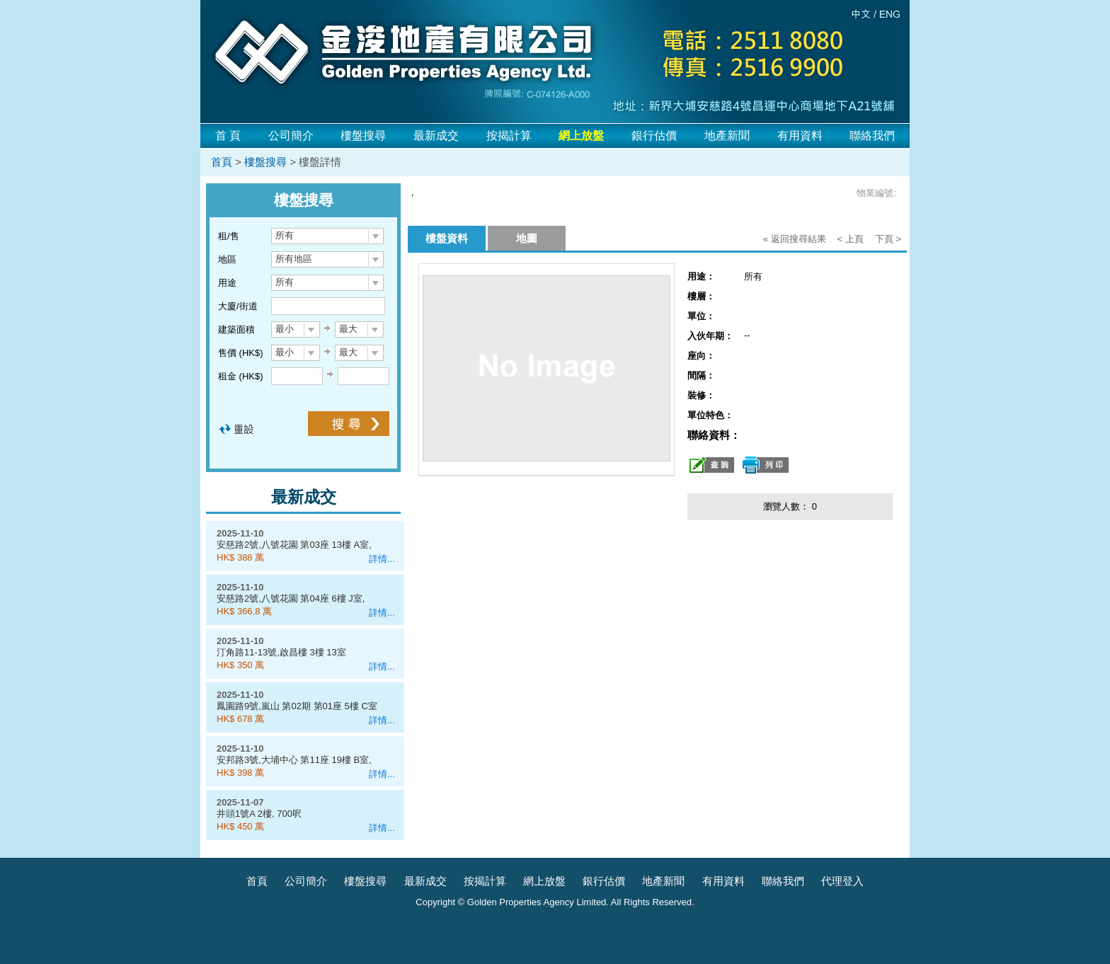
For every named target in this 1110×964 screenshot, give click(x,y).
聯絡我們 (872, 136)
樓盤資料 (446, 238)
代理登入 (842, 881)
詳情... (382, 558)
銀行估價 (654, 136)
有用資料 (800, 136)
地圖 (526, 238)
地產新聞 (727, 136)
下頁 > (888, 239)
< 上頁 (850, 239)
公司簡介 (291, 136)
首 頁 (228, 136)
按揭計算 (509, 136)
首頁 (221, 162)
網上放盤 (544, 881)
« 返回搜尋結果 (794, 239)
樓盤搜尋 (363, 136)
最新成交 (436, 136)
